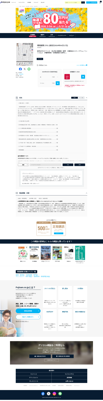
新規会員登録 (28, 311)
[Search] (83, 2)
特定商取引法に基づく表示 (45, 386)
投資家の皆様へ (69, 386)
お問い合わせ (69, 382)
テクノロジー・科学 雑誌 (24, 276)
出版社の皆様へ (61, 386)
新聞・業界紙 (22, 6)
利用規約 (25, 386)
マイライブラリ (22, 2)
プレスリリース (33, 382)
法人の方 (42, 2)
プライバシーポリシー (33, 386)
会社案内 (54, 386)
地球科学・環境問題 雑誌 (42, 276)
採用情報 (69, 378)
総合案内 (51, 371)
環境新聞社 (21, 74)
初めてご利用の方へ (27, 317)
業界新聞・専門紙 (29, 6)
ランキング (36, 2)
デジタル (42, 83)
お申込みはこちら (59, 233)
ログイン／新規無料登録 (91, 2)
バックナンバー (42, 6)
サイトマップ (76, 386)
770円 (53, 77)
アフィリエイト (33, 378)
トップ (17, 6)
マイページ (13, 2)
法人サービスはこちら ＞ (22, 320)
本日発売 (29, 2)
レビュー (71, 35)
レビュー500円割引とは (80, 65)
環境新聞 (35, 6)
